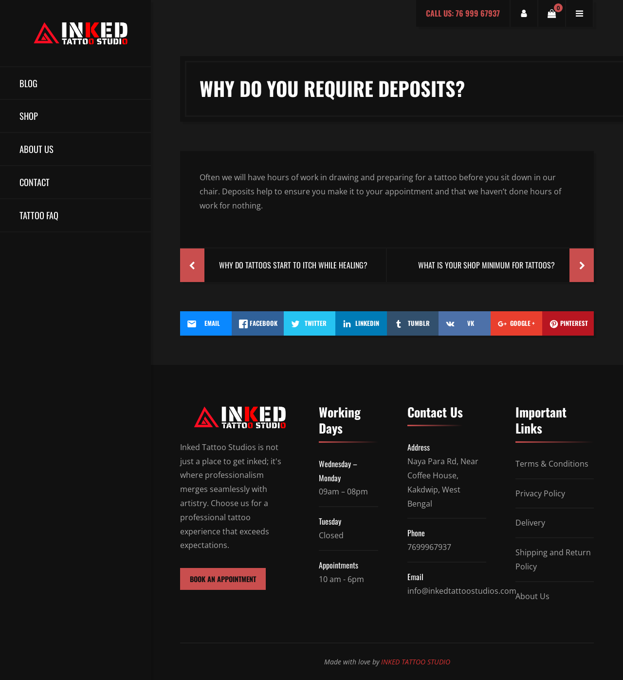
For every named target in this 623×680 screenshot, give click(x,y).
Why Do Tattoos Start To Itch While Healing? (293, 265)
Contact (34, 182)
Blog (28, 83)
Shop (28, 115)
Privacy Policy (540, 493)
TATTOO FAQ (38, 215)
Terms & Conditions (551, 463)
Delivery (530, 522)
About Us (36, 148)
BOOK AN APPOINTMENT (223, 579)
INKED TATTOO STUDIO (415, 661)
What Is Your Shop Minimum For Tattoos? (486, 265)
